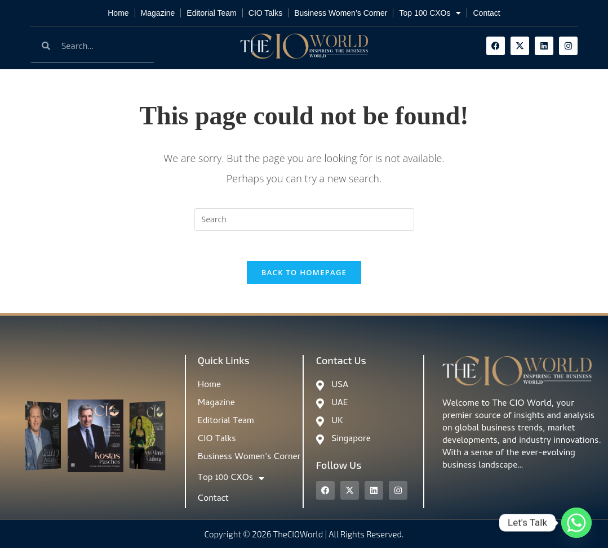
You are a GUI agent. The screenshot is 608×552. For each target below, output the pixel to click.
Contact (486, 12)
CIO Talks (265, 12)
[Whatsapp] (576, 523)
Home (118, 12)
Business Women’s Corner (340, 12)
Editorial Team (211, 12)
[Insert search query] (304, 219)
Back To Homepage (304, 276)
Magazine (158, 12)
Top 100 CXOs (430, 13)
